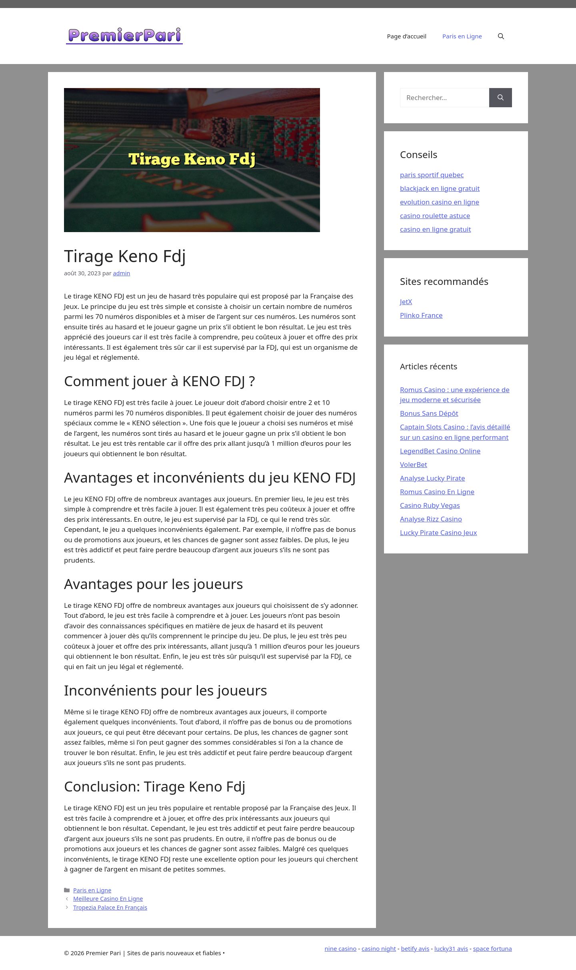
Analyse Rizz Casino (431, 518)
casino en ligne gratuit (435, 229)
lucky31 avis (451, 948)
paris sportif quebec (432, 174)
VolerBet (413, 464)
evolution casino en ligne (439, 201)
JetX (406, 301)
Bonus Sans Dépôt (429, 413)
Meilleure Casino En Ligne (108, 898)
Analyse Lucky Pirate (432, 478)
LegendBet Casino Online (440, 450)
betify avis (415, 948)
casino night (379, 948)
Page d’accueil (406, 36)
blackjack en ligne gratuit (440, 188)
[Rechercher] (500, 97)
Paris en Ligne (462, 36)
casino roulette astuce (435, 215)
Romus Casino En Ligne (437, 491)
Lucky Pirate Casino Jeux (438, 532)
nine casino (341, 948)
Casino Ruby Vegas (430, 505)
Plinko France (421, 315)
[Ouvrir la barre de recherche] (501, 36)
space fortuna (492, 948)
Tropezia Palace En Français (110, 907)
